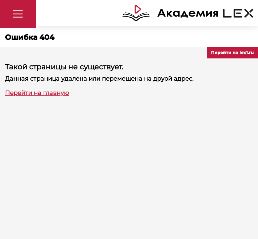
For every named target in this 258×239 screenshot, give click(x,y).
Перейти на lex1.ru (232, 52)
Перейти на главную (37, 93)
